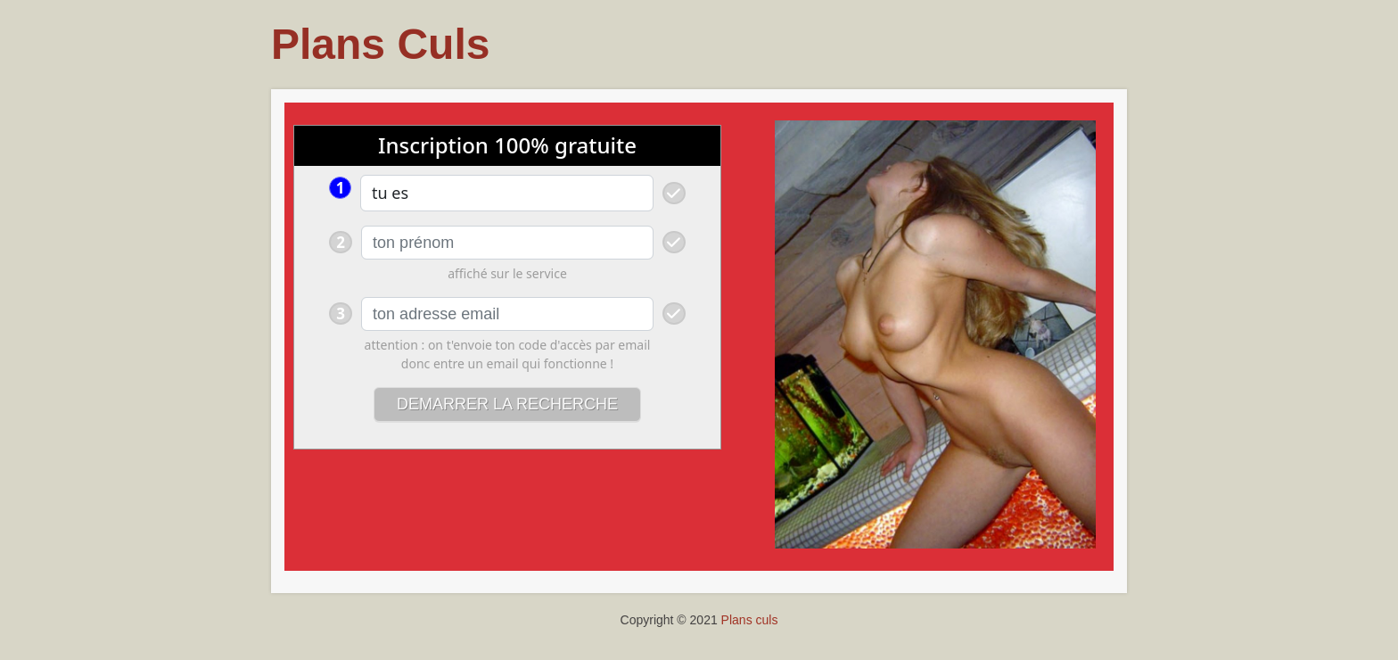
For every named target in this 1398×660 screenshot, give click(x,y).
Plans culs (749, 620)
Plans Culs (380, 44)
